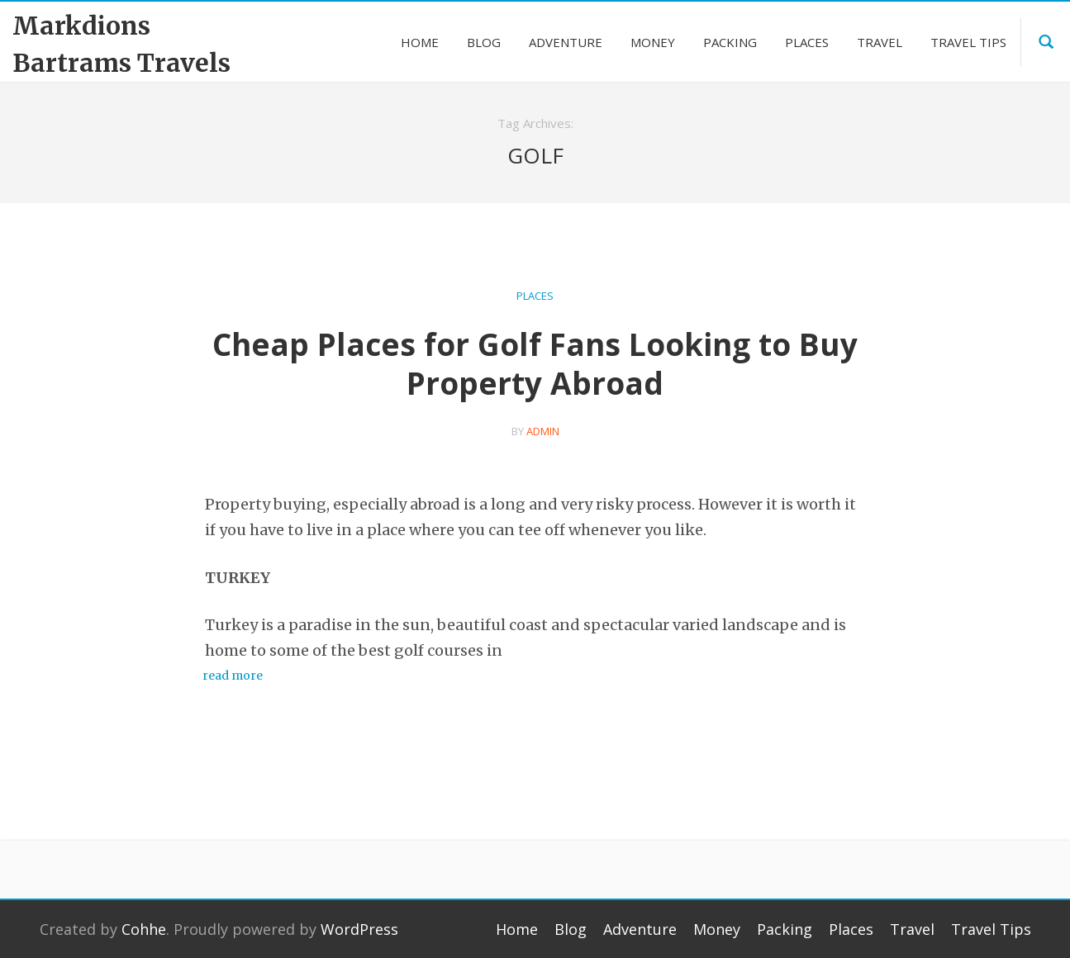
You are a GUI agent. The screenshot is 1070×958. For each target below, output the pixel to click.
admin (542, 431)
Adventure (640, 929)
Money (716, 929)
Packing (784, 929)
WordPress (359, 929)
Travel (912, 929)
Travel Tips (991, 929)
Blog (570, 929)
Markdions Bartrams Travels (121, 44)
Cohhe (143, 929)
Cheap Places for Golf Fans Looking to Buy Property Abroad (535, 363)
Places (535, 295)
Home (517, 929)
